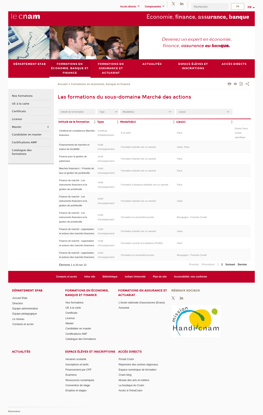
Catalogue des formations (22, 151)
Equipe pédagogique (24, 313)
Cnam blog (125, 374)
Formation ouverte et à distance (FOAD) (142, 243)
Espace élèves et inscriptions (90, 351)
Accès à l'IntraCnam (130, 390)
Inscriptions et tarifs (77, 364)
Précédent (208, 264)
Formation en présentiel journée (137, 217)
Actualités (21, 351)
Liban (180, 201)
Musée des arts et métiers (134, 379)
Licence (17, 119)
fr (250, 7)
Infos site (89, 276)
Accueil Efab (19, 298)
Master (16, 126)
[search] (209, 6)
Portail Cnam (126, 359)
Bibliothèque (110, 276)
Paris (179, 133)
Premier (194, 264)
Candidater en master (27, 134)
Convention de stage (78, 385)
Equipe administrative (25, 308)
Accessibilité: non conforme (190, 276)
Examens (71, 374)
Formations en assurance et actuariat (142, 293)
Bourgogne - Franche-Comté (192, 217)
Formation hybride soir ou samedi (138, 147)
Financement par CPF (79, 369)
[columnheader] (77, 122)
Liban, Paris (183, 147)
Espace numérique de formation (137, 369)
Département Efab (27, 290)
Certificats (19, 111)
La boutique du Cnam (131, 385)
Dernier (242, 264)
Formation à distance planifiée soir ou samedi (144, 184)
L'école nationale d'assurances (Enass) (142, 302)
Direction (17, 303)
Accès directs (130, 351)
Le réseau (18, 318)
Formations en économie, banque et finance (100, 84)
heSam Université (135, 276)
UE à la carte (20, 103)
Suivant (230, 264)
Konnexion (14, 411)
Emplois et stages (76, 390)
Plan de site (160, 276)
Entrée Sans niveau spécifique (241, 132)
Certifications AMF (24, 142)
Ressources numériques (80, 379)
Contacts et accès (66, 276)
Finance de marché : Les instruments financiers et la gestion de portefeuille (73, 184)
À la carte (126, 133)
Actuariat (124, 307)
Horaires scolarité (76, 359)
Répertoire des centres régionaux (138, 364)
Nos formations (22, 95)
